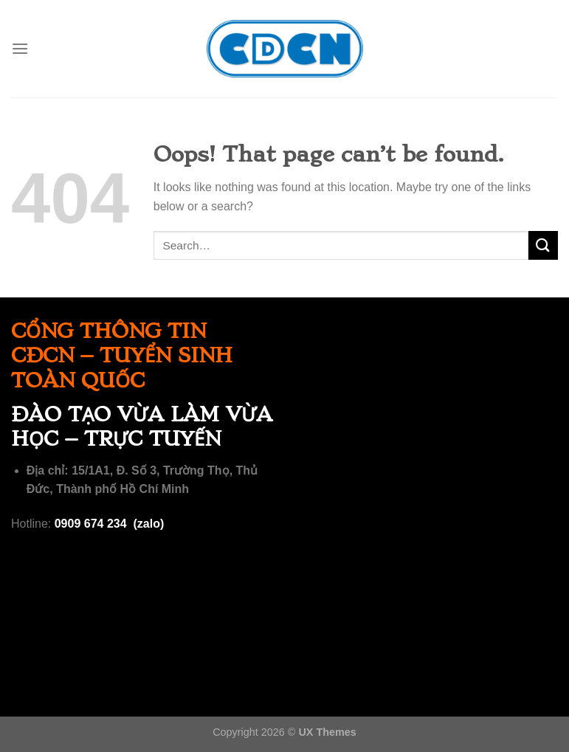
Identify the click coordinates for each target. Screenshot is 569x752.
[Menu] (20, 48)
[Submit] (543, 245)
